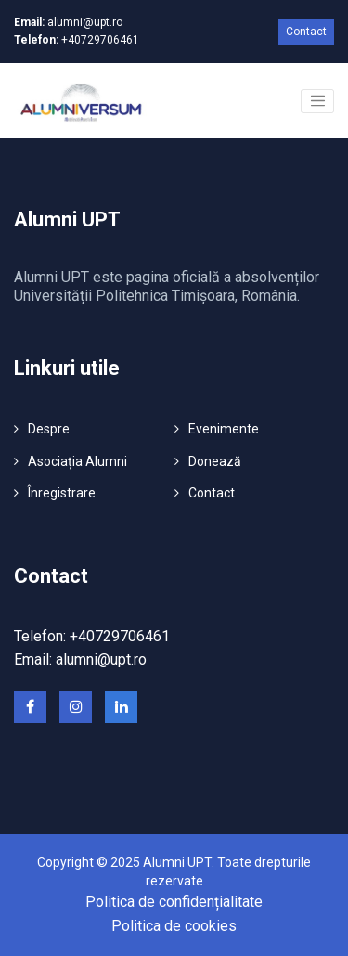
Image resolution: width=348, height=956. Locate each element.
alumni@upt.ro (68, 22)
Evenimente (223, 428)
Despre (49, 428)
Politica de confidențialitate (174, 902)
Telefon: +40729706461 (92, 636)
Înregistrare (62, 492)
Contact (306, 31)
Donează (214, 461)
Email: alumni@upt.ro (80, 659)
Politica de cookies (174, 926)
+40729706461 (76, 39)
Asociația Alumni (77, 461)
